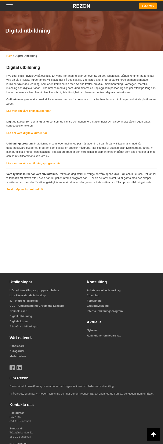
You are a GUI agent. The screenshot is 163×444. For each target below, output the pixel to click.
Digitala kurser (19, 321)
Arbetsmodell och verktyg (104, 290)
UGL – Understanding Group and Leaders (37, 305)
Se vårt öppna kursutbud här (25, 189)
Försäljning (94, 300)
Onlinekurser (18, 311)
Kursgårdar (17, 351)
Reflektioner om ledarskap (104, 335)
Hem (9, 55)
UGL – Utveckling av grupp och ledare (34, 290)
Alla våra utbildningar (24, 326)
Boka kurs (148, 5)
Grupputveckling (98, 305)
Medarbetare (18, 356)
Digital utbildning (21, 316)
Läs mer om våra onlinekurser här (28, 110)
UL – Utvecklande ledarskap (28, 295)
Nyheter (92, 330)
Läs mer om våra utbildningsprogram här (33, 163)
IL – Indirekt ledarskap (24, 300)
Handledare (17, 345)
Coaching (93, 295)
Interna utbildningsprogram (105, 311)
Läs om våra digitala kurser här (26, 133)
